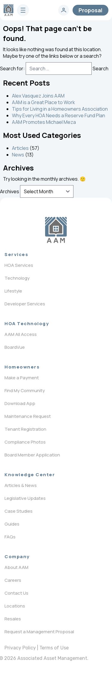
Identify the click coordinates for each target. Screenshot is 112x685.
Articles (20, 148)
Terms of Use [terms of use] (54, 648)
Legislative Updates (25, 498)
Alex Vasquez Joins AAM (38, 95)
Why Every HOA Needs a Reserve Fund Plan (58, 115)
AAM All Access (20, 334)
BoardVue (14, 347)
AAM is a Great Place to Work (43, 102)
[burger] (23, 10)
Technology (17, 278)
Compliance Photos (25, 442)
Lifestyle (13, 291)
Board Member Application (32, 455)
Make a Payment (21, 378)
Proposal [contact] (90, 10)
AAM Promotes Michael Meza (44, 122)
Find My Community (24, 390)
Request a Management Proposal (39, 631)
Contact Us (16, 593)
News (18, 154)
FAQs (10, 537)
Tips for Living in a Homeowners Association (60, 109)
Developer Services (24, 304)
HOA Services (18, 265)
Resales (12, 619)
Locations (14, 606)
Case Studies (18, 511)
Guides (11, 524)
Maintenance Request (27, 416)
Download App (19, 403)
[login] (63, 10)
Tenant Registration (25, 429)
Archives (9, 191)
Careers (12, 580)
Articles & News (20, 485)
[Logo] (56, 230)
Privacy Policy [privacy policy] (20, 648)
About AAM (16, 567)
